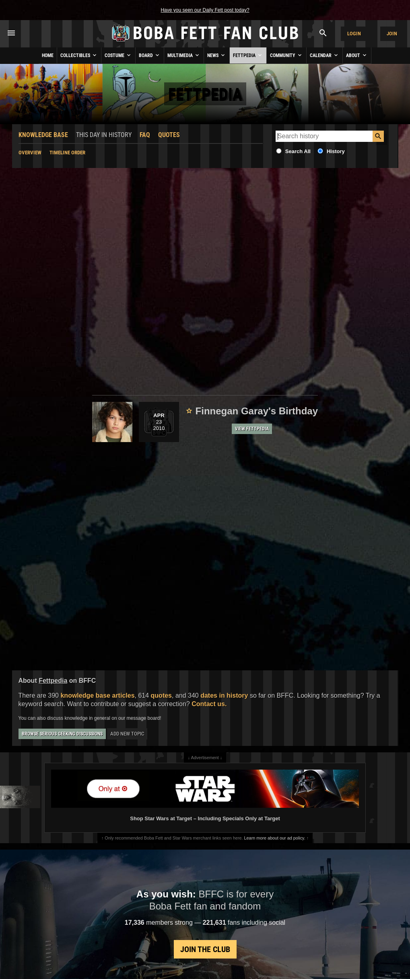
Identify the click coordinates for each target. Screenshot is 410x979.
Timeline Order (67, 153)
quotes (161, 695)
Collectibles (79, 55)
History (336, 151)
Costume (118, 55)
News (216, 55)
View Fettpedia (252, 429)
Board (150, 55)
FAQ (145, 135)
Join (392, 34)
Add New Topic (127, 734)
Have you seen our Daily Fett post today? (205, 10)
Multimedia (183, 55)
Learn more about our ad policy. (274, 838)
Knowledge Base (43, 135)
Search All (298, 151)
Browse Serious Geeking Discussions (62, 734)
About (357, 55)
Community (286, 55)
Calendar (324, 55)
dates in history (224, 695)
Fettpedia (248, 55)
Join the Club (205, 949)
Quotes (169, 135)
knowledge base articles (97, 695)
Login (354, 34)
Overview (30, 153)
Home (48, 55)
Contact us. (209, 703)
